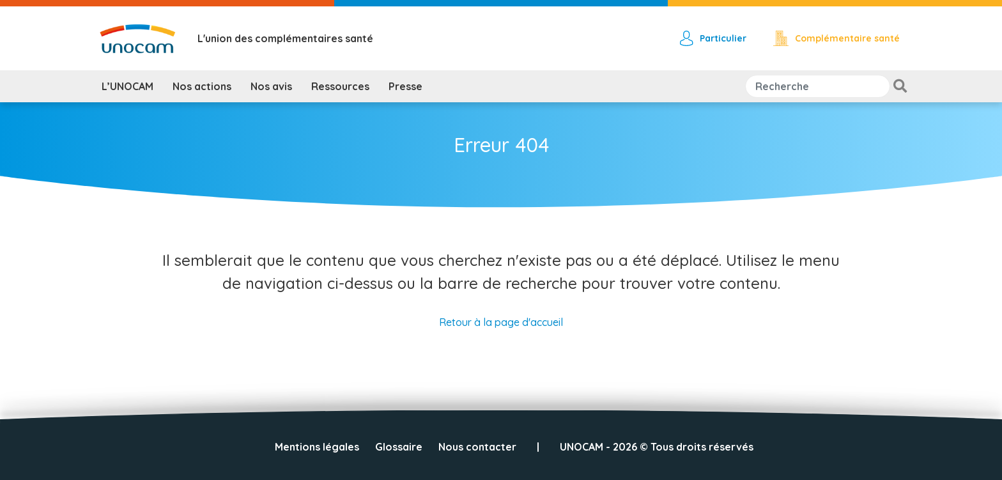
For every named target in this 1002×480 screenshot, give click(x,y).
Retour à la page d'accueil (501, 322)
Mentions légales (317, 446)
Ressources (340, 86)
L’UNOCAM (127, 86)
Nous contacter (477, 446)
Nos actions (202, 86)
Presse (405, 86)
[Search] (817, 86)
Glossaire (398, 446)
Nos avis (271, 86)
